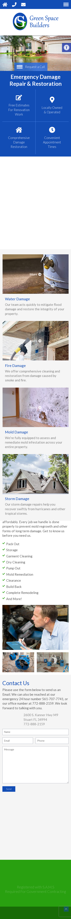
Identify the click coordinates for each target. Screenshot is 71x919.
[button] (66, 47)
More (35, 332)
